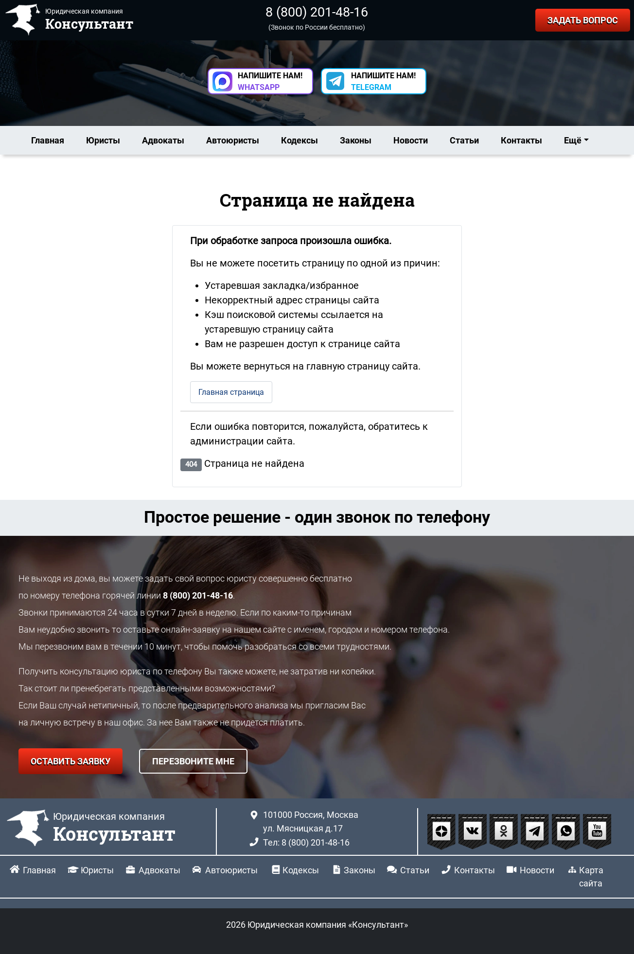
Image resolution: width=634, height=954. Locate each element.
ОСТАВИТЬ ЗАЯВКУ (70, 761)
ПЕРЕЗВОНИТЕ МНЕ (193, 761)
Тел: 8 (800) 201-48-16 (306, 842)
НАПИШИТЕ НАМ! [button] (270, 81)
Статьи (464, 140)
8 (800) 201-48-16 (316, 12)
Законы (355, 140)
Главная (47, 140)
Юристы (103, 140)
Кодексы (299, 140)
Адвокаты (163, 140)
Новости (410, 140)
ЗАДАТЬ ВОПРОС (582, 20)
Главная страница (231, 392)
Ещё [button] (572, 140)
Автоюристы (232, 140)
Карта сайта (591, 876)
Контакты (521, 140)
